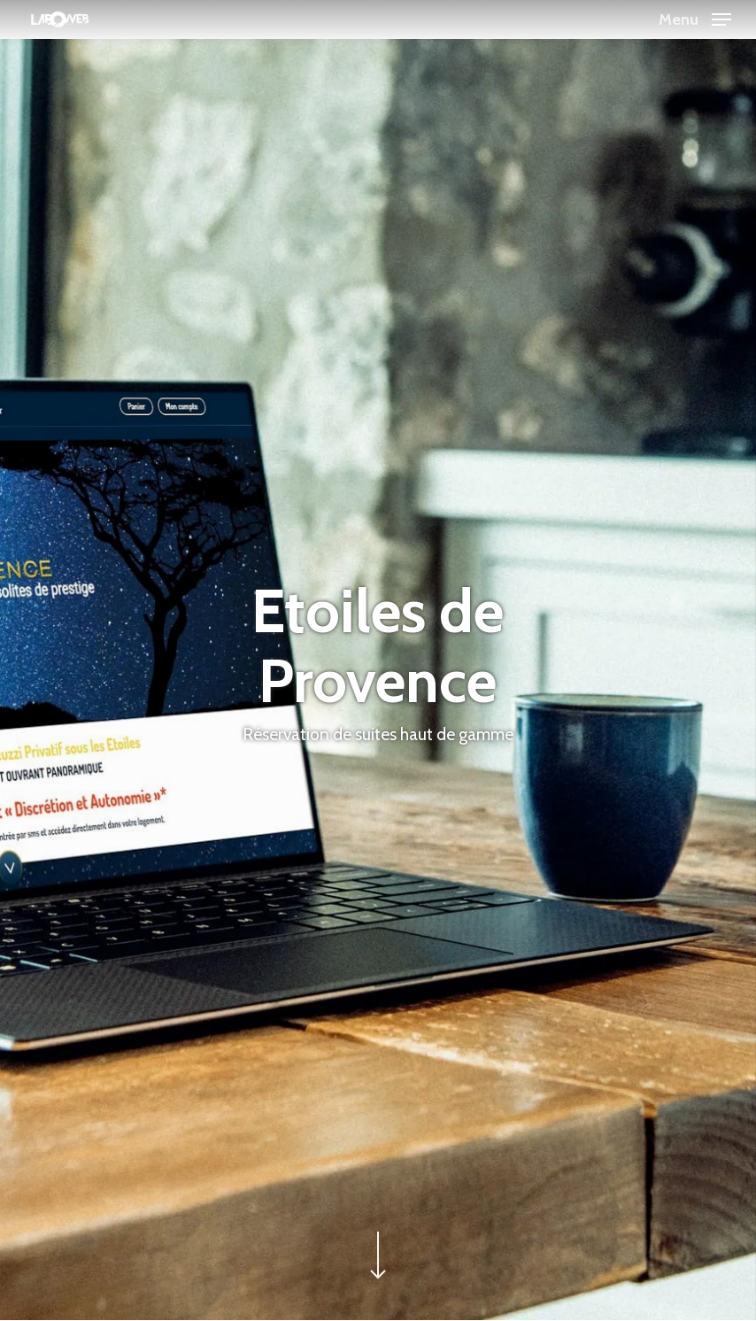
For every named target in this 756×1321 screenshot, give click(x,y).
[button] (695, 17)
